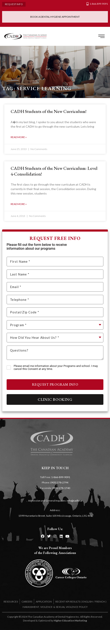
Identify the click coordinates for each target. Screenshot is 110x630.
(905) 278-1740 (61, 488)
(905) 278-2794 (59, 482)
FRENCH (100, 601)
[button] (101, 36)
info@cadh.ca (74, 500)
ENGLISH (87, 601)
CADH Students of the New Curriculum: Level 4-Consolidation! (54, 171)
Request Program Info (55, 384)
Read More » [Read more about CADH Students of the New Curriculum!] (19, 137)
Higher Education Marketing (70, 620)
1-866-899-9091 (60, 477)
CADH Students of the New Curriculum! (49, 111)
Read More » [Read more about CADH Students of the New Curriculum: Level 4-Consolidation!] (19, 204)
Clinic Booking (55, 399)
